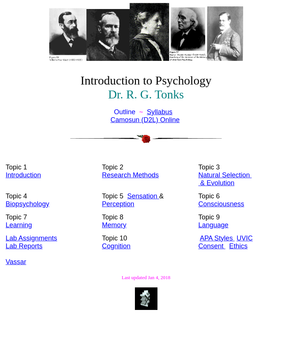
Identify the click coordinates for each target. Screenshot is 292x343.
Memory (114, 225)
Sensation (143, 196)
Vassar (16, 262)
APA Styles (217, 238)
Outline (125, 112)
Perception (118, 204)
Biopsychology (27, 204)
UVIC (244, 238)
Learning (19, 225)
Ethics (238, 246)
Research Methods (130, 175)
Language (213, 225)
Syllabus (159, 112)
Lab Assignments (31, 238)
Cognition (116, 246)
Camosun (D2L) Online (145, 120)
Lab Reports (24, 246)
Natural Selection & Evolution (225, 179)
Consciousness (221, 204)
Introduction (23, 175)
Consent (211, 246)
